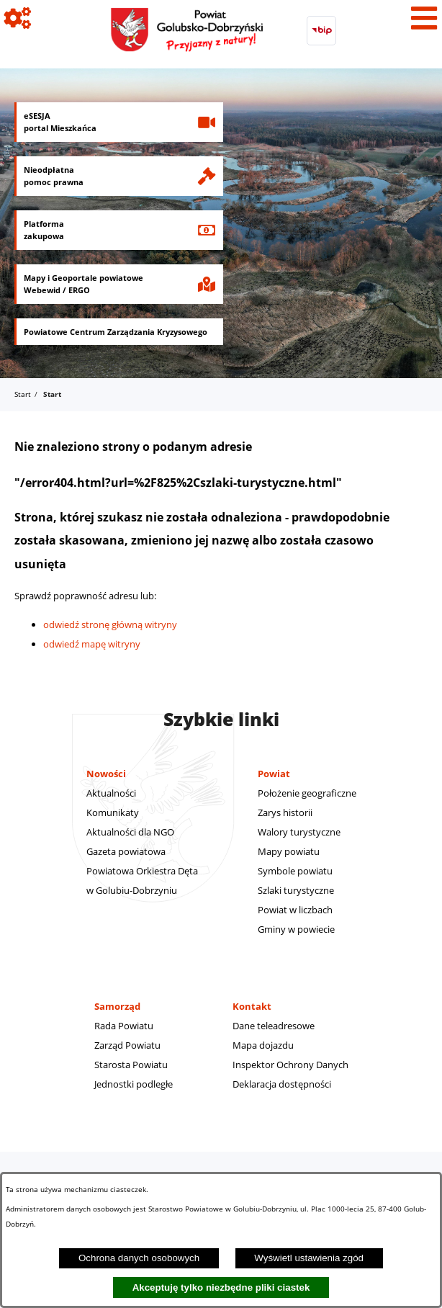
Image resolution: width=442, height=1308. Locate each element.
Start (22, 394)
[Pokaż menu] (424, 18)
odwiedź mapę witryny (91, 643)
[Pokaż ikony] (18, 18)
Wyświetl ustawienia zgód (309, 1258)
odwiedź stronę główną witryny (110, 624)
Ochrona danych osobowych (138, 1258)
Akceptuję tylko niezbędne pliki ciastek (221, 1287)
